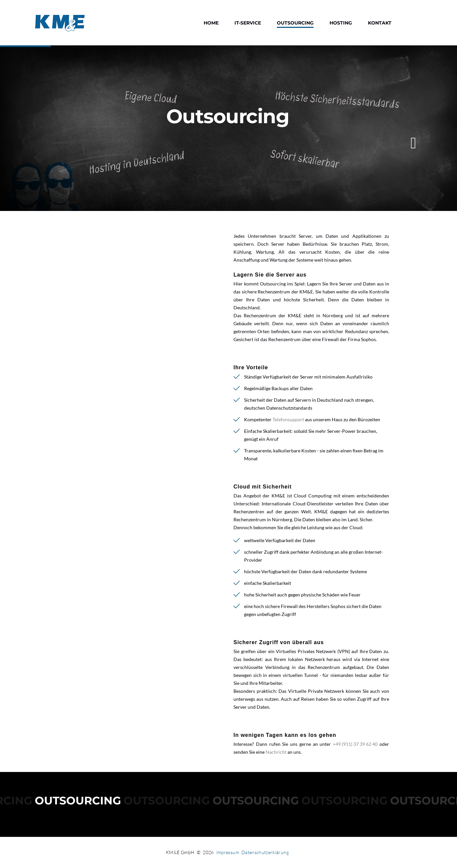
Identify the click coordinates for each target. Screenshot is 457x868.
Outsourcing (295, 23)
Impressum (227, 852)
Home (211, 23)
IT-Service (247, 23)
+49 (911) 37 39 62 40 (355, 744)
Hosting (341, 23)
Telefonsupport (288, 419)
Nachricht (276, 752)
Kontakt (379, 23)
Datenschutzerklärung (265, 852)
